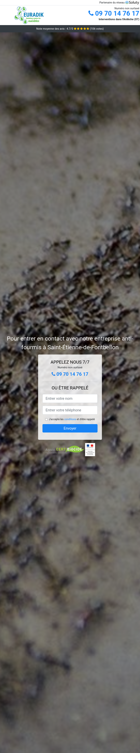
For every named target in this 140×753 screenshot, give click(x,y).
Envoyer (70, 428)
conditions (70, 419)
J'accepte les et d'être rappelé (72, 419)
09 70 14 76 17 (113, 13)
